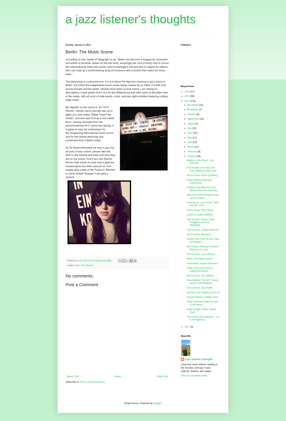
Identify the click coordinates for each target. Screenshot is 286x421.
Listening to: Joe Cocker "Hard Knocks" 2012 (203, 204)
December (193, 105)
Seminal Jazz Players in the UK (203, 292)
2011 (187, 326)
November (193, 109)
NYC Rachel (87, 265)
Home (118, 376)
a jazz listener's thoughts (131, 19)
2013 (187, 96)
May (189, 137)
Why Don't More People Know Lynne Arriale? (202, 196)
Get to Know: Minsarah (199, 234)
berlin (77, 265)
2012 (187, 101)
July (189, 128)
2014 (187, 91)
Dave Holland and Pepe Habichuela (199, 181)
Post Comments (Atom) (92, 382)
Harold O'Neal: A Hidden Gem (202, 297)
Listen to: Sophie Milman (200, 214)
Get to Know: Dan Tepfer (200, 287)
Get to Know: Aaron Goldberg (202, 175)
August (191, 123)
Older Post (162, 376)
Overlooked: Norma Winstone (202, 263)
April (190, 142)
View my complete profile (194, 375)
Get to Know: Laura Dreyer (201, 254)
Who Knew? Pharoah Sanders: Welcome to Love (203, 248)
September (193, 118)
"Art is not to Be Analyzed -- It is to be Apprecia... (203, 318)
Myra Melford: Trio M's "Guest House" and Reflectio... (202, 281)
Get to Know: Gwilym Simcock (203, 229)
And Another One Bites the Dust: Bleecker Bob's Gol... (202, 169)
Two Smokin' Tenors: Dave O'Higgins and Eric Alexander (201, 222)
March (191, 146)
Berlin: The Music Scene (200, 258)
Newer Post (73, 376)
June (190, 132)
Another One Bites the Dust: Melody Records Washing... (203, 189)
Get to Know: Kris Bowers (200, 275)
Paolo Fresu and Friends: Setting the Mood (200, 269)
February (192, 151)
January (191, 156)
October (191, 114)
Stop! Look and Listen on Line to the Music (202, 303)
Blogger (157, 403)
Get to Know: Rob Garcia (200, 210)
